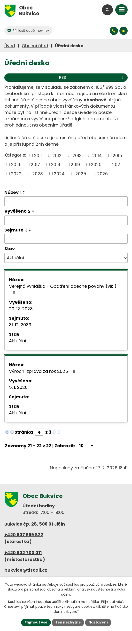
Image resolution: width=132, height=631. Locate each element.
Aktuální (17, 341)
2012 (57, 155)
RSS (92, 77)
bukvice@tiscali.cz (25, 570)
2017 (35, 164)
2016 (15, 164)
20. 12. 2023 (21, 309)
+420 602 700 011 (23, 553)
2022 (16, 173)
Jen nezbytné (68, 622)
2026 (102, 173)
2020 (96, 164)
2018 (55, 164)
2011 (38, 155)
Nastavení (98, 622)
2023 (37, 173)
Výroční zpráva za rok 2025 (43, 371)
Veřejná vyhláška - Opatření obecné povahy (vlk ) (62, 289)
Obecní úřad (35, 46)
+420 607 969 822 (23, 535)
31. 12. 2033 (20, 325)
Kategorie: (15, 155)
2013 (77, 155)
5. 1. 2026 (18, 387)
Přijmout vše (35, 622)
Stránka (24, 432)
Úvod (9, 46)
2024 (59, 173)
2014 (97, 155)
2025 (80, 173)
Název (12, 192)
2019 (75, 164)
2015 (117, 155)
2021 (116, 164)
